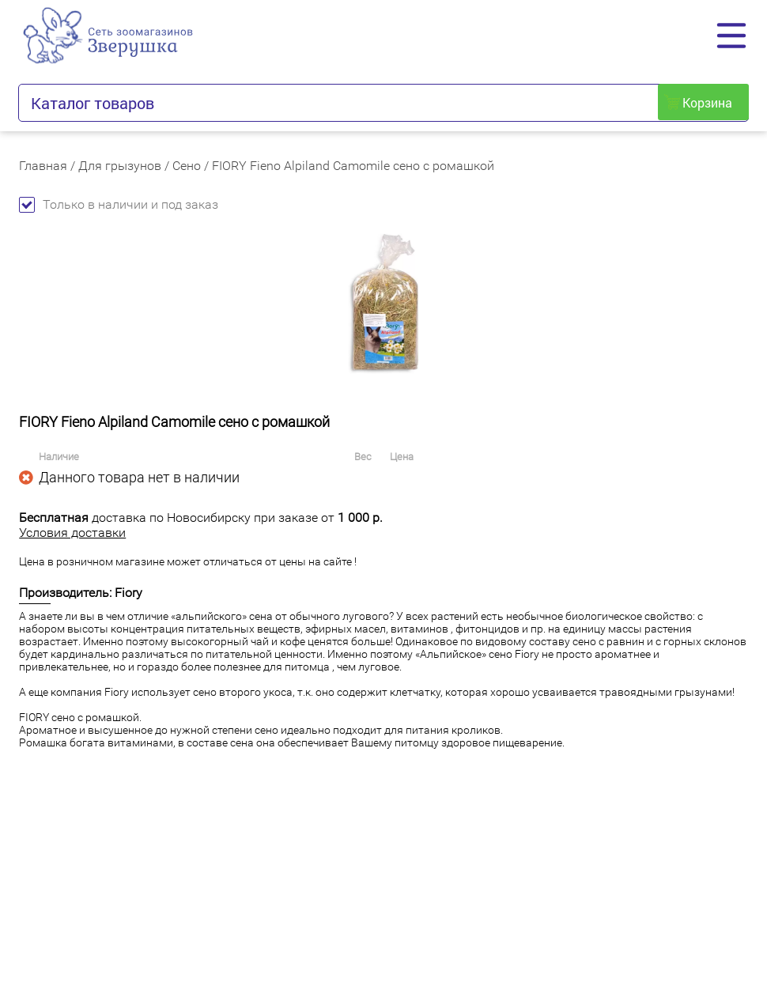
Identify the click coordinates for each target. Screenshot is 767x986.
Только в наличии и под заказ (118, 204)
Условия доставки (72, 532)
